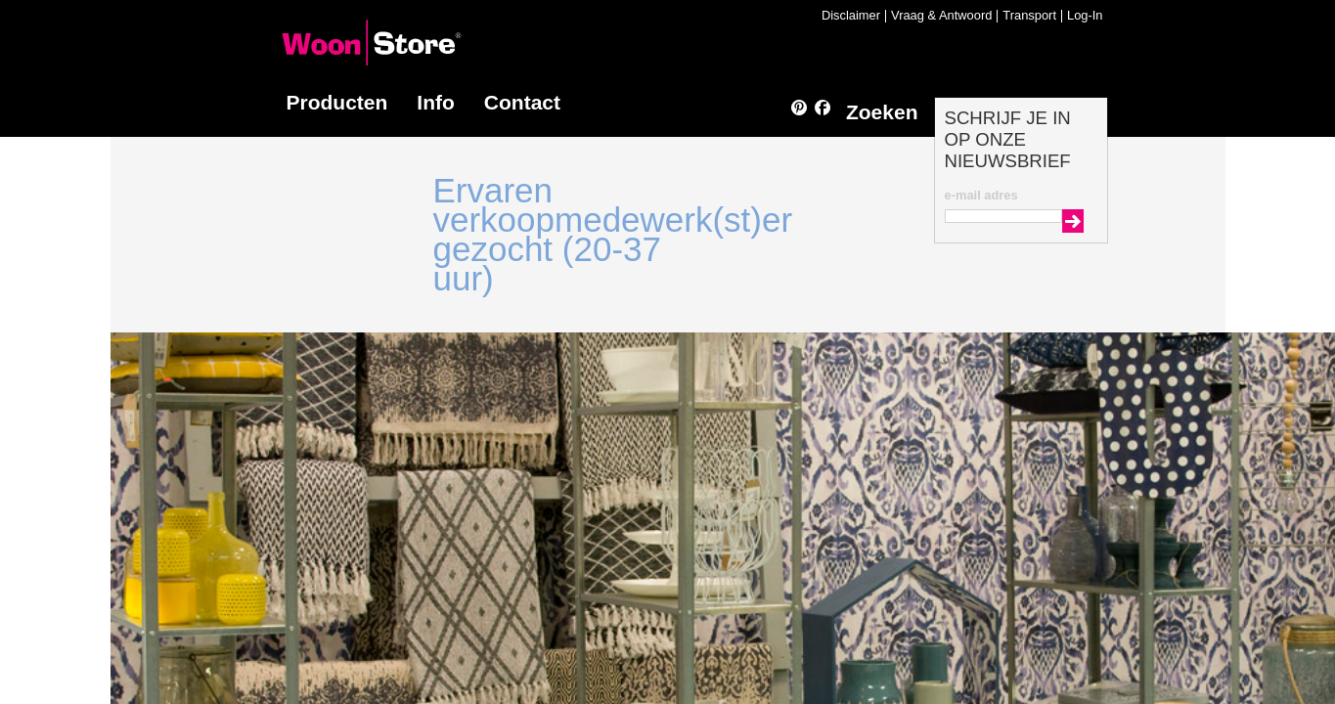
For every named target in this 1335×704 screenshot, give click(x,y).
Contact (522, 102)
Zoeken (882, 112)
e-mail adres (981, 195)
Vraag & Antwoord (941, 16)
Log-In (1085, 16)
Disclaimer (851, 16)
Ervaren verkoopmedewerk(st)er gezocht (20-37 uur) (613, 234)
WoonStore (372, 43)
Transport (1029, 16)
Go (1073, 221)
